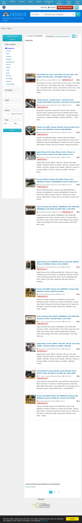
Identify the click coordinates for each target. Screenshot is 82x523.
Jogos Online (4, 3)
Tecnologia (9, 78)
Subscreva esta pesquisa (12, 38)
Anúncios (22, 2)
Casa (7, 53)
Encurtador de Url (49, 3)
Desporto (9, 56)
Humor (31, 2)
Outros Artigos (10, 84)
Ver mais (53, 521)
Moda (8, 73)
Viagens (39, 2)
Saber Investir (69, 3)
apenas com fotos (16, 113)
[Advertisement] (12, 166)
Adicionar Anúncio (65, 7)
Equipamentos (10, 62)
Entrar (44, 7)
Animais (8, 51)
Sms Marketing (59, 3)
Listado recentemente (62, 36)
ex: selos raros (35, 15)
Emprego (9, 59)
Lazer (8, 70)
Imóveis (8, 64)
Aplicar (12, 130)
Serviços (8, 76)
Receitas (12, 2)
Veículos (8, 81)
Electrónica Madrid (30, 487)
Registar (52, 7)
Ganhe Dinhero (77, 3)
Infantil (8, 67)
